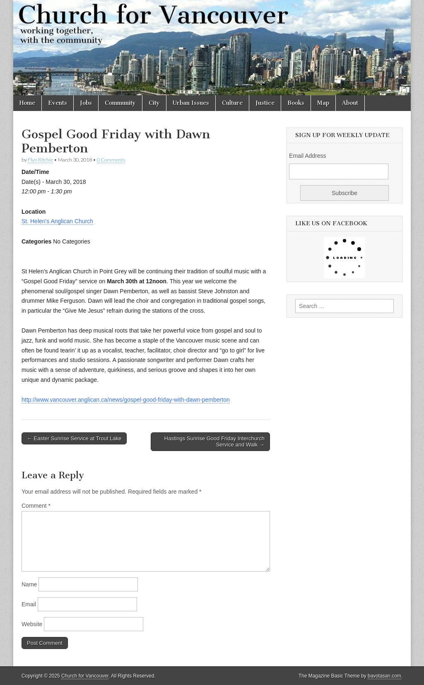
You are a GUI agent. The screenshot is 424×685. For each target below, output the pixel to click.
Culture (232, 102)
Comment (36, 505)
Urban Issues (191, 102)
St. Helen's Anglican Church (57, 221)
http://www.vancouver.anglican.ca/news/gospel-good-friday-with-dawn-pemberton (126, 399)
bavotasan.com (384, 676)
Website (32, 624)
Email (29, 604)
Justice (265, 102)
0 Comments (111, 160)
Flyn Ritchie (40, 160)
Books (295, 102)
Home (27, 102)
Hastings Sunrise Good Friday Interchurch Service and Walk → (214, 441)
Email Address (307, 155)
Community (120, 102)
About (350, 102)
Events (57, 102)
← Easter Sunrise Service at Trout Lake (74, 438)
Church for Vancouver (84, 676)
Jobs (86, 102)
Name (29, 584)
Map (323, 102)
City (154, 102)
